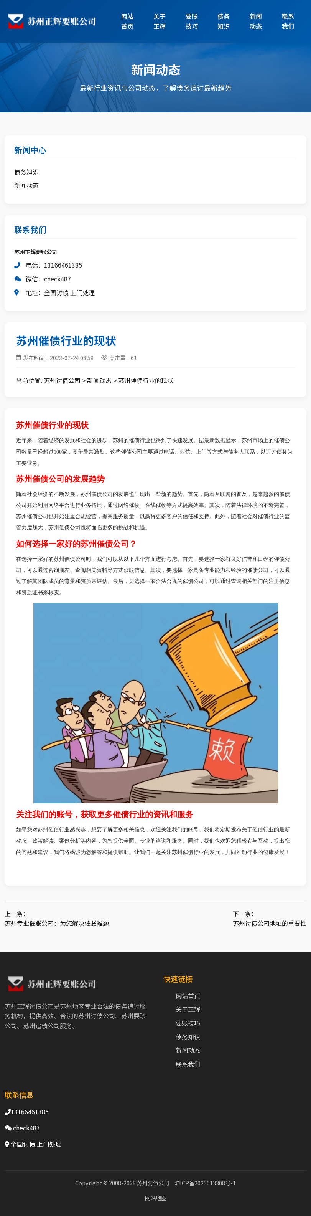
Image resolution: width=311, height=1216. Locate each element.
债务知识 (223, 21)
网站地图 (155, 1198)
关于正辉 (159, 21)
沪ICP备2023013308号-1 (205, 1183)
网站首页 (127, 21)
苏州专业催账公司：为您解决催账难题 (57, 923)
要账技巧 (192, 21)
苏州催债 (32, 425)
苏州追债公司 (41, 1025)
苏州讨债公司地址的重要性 (269, 923)
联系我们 (288, 21)
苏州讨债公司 (62, 380)
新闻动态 (256, 21)
